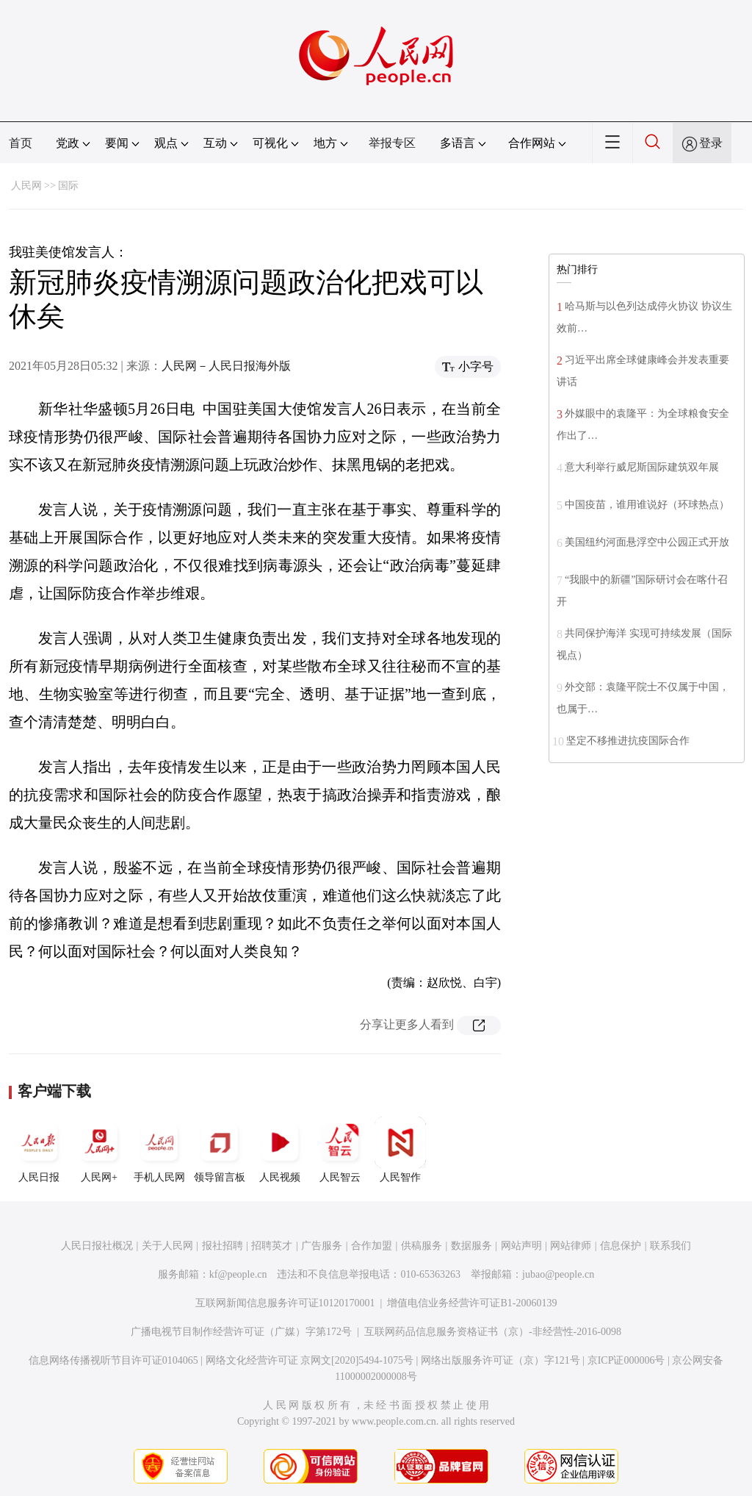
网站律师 (570, 1245)
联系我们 (670, 1245)
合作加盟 (371, 1245)
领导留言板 (219, 1150)
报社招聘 (222, 1245)
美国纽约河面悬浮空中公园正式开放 (647, 542)
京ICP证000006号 (626, 1360)
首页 (20, 143)
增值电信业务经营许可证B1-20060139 (472, 1303)
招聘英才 (271, 1245)
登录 (711, 143)
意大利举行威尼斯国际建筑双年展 (642, 467)
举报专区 (392, 143)
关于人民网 (167, 1245)
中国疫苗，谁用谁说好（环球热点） (647, 504)
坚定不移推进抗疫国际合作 (628, 740)
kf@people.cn (238, 1274)
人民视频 (280, 1150)
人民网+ (99, 1150)
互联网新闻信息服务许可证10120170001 (285, 1303)
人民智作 (400, 1150)
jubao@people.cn (558, 1274)
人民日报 (39, 1150)
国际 (68, 185)
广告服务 (321, 1245)
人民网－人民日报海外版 (226, 365)
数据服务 (471, 1245)
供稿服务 (421, 1245)
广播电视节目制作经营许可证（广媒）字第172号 (241, 1331)
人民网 (26, 185)
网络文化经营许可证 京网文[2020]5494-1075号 (310, 1360)
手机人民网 (159, 1150)
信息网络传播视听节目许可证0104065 (113, 1360)
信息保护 (620, 1245)
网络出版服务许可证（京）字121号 (500, 1360)
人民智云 (340, 1150)
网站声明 (521, 1245)
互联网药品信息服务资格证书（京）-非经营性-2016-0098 (492, 1331)
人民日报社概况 (97, 1245)
